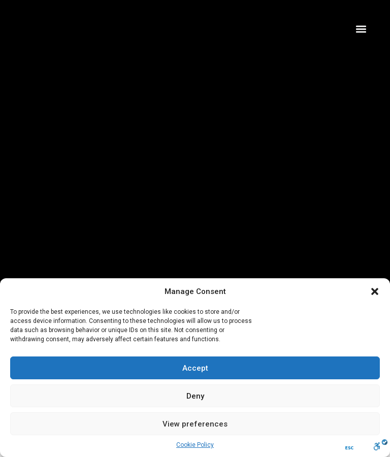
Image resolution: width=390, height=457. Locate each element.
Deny (195, 396)
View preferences (195, 424)
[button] (375, 291)
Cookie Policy (195, 444)
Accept (195, 368)
